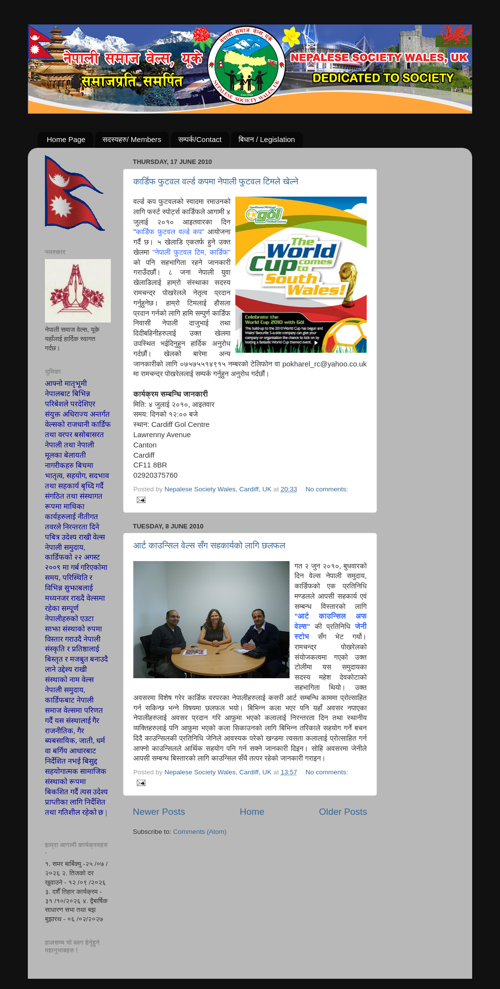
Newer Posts (159, 812)
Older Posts (343, 812)
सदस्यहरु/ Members (132, 139)
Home (252, 812)
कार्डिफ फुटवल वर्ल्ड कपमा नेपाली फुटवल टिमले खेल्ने (215, 181)
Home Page (66, 139)
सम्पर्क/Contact (200, 139)
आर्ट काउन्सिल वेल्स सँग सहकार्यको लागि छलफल (209, 545)
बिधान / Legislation (266, 139)
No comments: (327, 489)
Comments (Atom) (200, 831)
